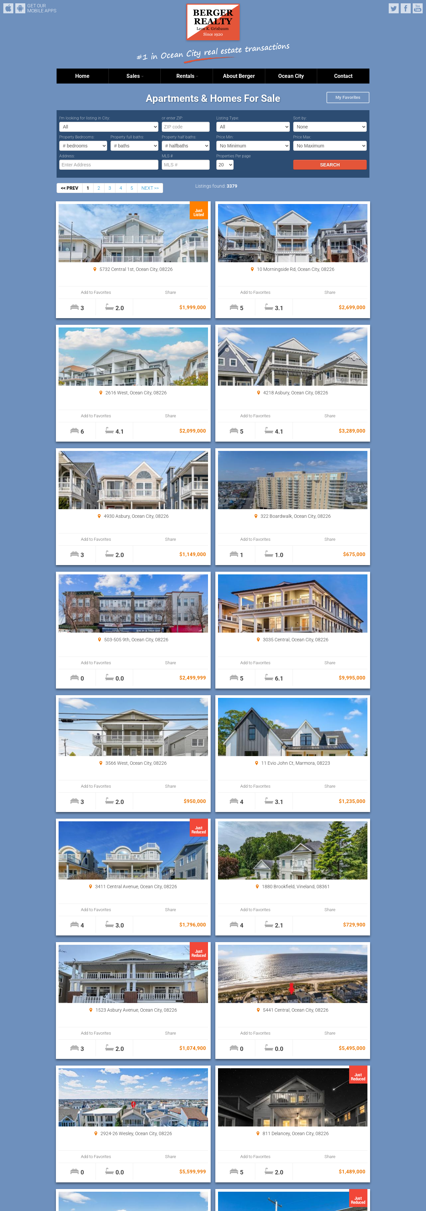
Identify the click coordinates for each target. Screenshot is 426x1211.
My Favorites (347, 97)
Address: (67, 156)
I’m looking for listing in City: (84, 118)
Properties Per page (233, 156)
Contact (343, 76)
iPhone (8, 8)
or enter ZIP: (172, 118)
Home (82, 76)
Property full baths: (127, 137)
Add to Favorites (83, 292)
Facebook (406, 8)
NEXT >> (150, 188)
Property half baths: (179, 137)
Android (20, 8)
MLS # (167, 156)
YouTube (418, 8)
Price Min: (225, 137)
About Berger (239, 76)
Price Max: (302, 137)
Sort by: (300, 118)
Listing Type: (227, 118)
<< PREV (69, 188)
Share (130, 292)
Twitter (394, 8)
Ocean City (291, 76)
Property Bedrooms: (77, 137)
